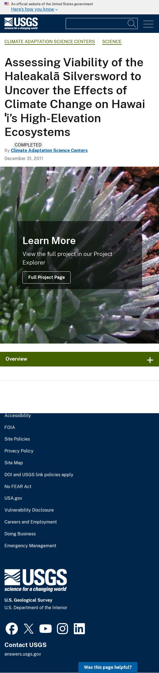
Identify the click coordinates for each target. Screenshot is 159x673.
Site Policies (17, 439)
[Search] (132, 23)
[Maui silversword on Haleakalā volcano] (79, 255)
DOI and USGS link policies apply (38, 474)
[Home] (21, 28)
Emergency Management (30, 545)
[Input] (102, 23)
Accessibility (17, 415)
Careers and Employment (30, 522)
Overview (16, 359)
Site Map (13, 462)
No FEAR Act (17, 486)
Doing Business (20, 533)
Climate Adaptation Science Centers (49, 41)
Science (112, 41)
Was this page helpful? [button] (108, 667)
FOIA (9, 427)
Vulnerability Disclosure (29, 510)
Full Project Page (46, 277)
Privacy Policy (19, 451)
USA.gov (13, 498)
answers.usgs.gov (22, 654)
